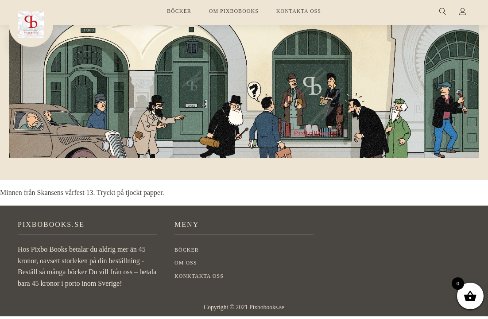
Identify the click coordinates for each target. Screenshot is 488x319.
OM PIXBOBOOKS (234, 11)
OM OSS (185, 263)
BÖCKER (179, 11)
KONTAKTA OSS (298, 11)
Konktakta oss (199, 276)
